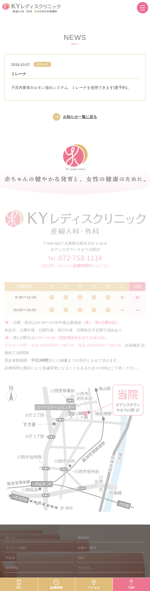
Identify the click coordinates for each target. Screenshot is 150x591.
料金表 (10, 562)
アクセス (84, 573)
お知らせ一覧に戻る (80, 120)
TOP (131, 587)
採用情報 (12, 573)
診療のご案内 (87, 552)
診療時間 (56, 587)
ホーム (10, 542)
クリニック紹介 (16, 552)
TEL (19, 587)
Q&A (81, 562)
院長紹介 (84, 542)
